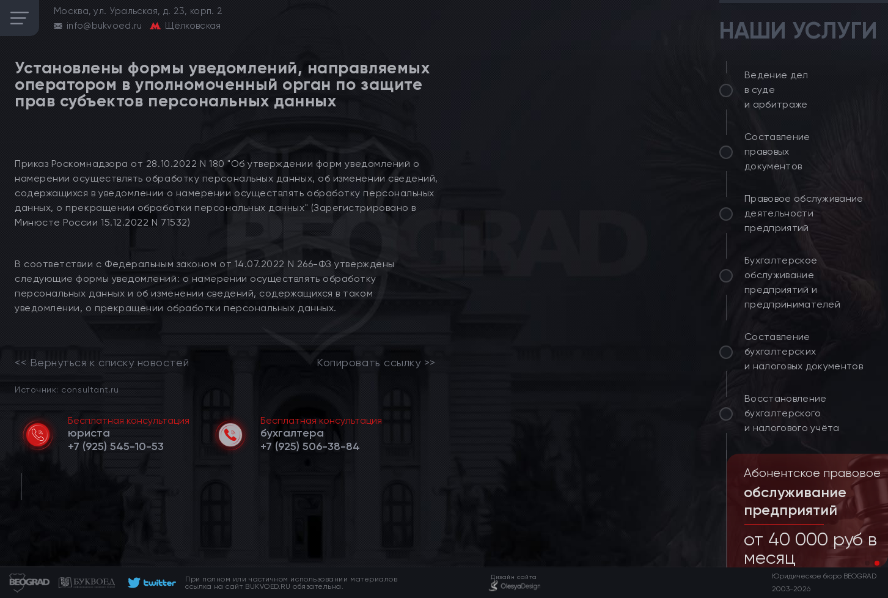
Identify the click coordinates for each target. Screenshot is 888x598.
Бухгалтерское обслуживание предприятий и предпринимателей (792, 282)
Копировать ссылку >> (376, 362)
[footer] (150, 582)
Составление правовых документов (777, 151)
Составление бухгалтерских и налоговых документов (803, 351)
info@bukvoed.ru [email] (104, 25)
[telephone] (116, 446)
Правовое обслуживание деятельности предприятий (804, 213)
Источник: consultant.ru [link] (67, 389)
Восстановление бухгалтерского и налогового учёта (792, 413)
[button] (867, 563)
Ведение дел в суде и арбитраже (776, 89)
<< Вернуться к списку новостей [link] (102, 362)
